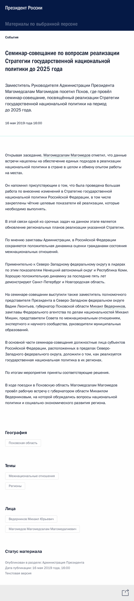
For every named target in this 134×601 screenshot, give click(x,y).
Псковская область (23, 443)
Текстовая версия (18, 573)
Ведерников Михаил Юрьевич (31, 519)
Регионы (15, 486)
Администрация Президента (63, 562)
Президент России (23, 8)
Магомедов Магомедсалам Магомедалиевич (42, 529)
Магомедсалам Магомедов (66, 155)
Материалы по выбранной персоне (41, 24)
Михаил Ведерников (107, 306)
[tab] (8, 592)
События (11, 37)
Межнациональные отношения (32, 476)
